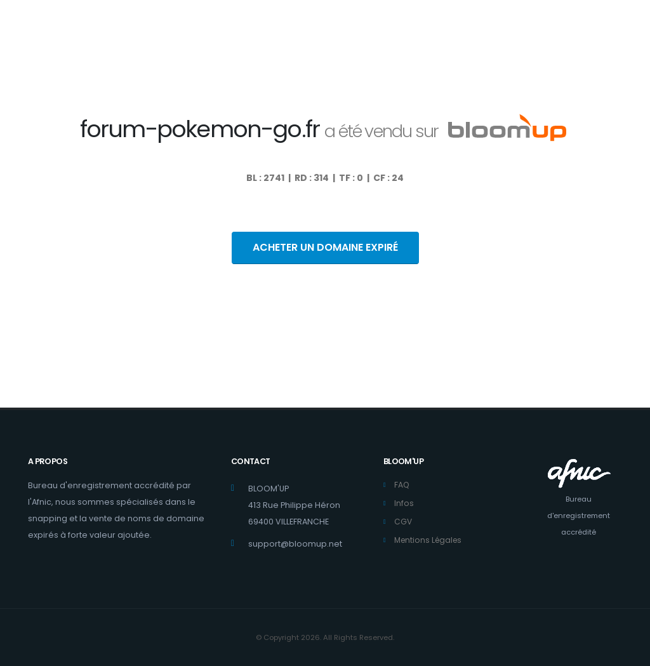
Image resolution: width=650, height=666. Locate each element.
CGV (403, 521)
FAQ (402, 484)
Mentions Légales (430, 540)
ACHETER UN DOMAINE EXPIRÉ (325, 247)
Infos (404, 503)
